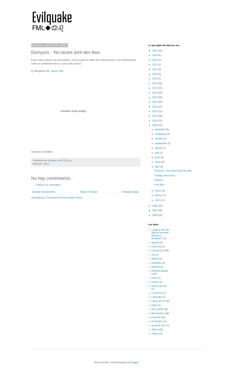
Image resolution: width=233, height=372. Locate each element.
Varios (154, 329)
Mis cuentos (157, 309)
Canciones (157, 250)
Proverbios (157, 321)
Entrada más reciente (43, 191)
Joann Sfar (57, 70)
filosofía (155, 266)
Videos (46, 164)
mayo (158, 162)
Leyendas (156, 297)
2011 (155, 115)
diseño (154, 258)
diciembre (160, 129)
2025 (155, 50)
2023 (155, 60)
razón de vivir (158, 325)
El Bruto (158, 180)
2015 (155, 97)
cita (153, 254)
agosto (159, 148)
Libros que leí (158, 301)
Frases (155, 282)
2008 (155, 205)
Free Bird (159, 184)
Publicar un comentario (48, 185)
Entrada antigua (130, 191)
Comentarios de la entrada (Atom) (64, 197)
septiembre (161, 143)
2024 (155, 55)
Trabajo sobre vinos (164, 175)
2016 (155, 92)
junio (158, 157)
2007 (155, 210)
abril (157, 166)
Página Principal (88, 191)
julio (157, 152)
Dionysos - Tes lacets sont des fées (173, 170)
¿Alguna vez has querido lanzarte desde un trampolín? (160, 234)
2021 (155, 69)
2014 (155, 102)
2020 (155, 74)
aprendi (155, 242)
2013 (155, 106)
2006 (155, 215)
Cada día (156, 246)
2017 (155, 88)
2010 (155, 120)
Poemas (155, 317)
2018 (155, 83)
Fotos (154, 277)
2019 (155, 78)
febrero (159, 195)
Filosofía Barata (159, 270)
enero (158, 200)
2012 (155, 111)
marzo (158, 190)
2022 (155, 64)
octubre (159, 138)
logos (154, 305)
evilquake (156, 262)
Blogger (134, 362)
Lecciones (156, 293)
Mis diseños (157, 313)
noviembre (161, 134)
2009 (155, 125)
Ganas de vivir (159, 286)
